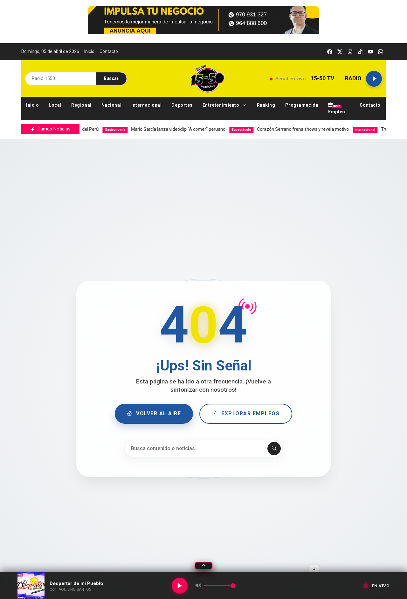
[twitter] (340, 51)
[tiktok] (360, 51)
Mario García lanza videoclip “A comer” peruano (173, 129)
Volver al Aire (153, 413)
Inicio (89, 51)
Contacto (109, 51)
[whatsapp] (381, 51)
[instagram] (350, 51)
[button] (225, 105)
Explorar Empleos (246, 413)
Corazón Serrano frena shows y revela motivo (299, 129)
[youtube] (370, 51)
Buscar (111, 78)
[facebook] (330, 51)
